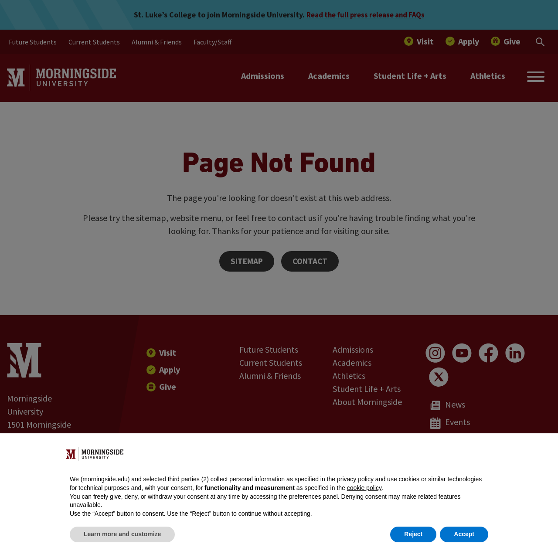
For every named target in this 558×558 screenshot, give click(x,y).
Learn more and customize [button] (122, 534)
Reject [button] (413, 534)
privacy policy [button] (355, 479)
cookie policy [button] (364, 487)
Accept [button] (464, 534)
